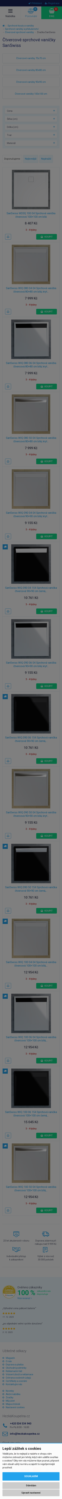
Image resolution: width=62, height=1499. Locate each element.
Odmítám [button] (31, 1485)
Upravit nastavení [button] (31, 1492)
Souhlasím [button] (31, 1476)
